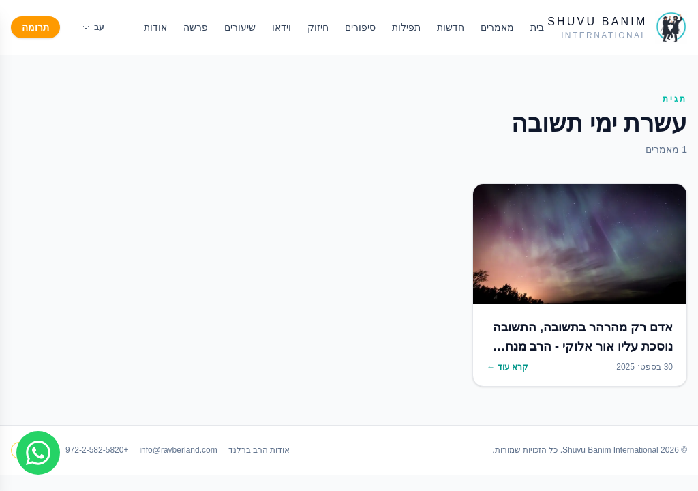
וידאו (281, 27)
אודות (155, 27)
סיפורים (360, 27)
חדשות (450, 27)
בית (537, 27)
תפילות (406, 27)
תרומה (35, 27)
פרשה (195, 27)
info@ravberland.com (178, 450)
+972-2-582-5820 (96, 450)
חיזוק (318, 27)
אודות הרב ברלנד (259, 450)
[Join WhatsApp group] (38, 453)
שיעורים (240, 27)
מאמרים (497, 27)
